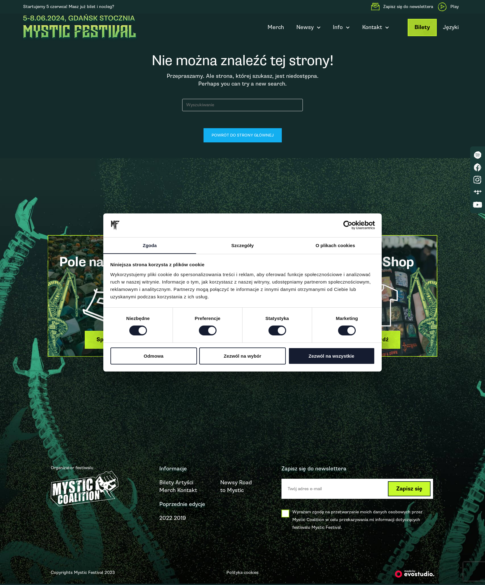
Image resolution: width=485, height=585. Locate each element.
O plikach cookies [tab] (335, 245)
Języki (451, 27)
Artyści (184, 483)
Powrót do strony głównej (243, 136)
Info (341, 28)
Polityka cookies (242, 573)
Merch (276, 27)
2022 (165, 519)
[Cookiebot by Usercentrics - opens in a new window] (348, 225)
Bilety (422, 27)
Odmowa (154, 356)
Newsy (308, 28)
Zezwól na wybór (242, 356)
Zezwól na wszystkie (331, 356)
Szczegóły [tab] (242, 245)
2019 (180, 519)
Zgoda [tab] (150, 245)
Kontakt (375, 28)
